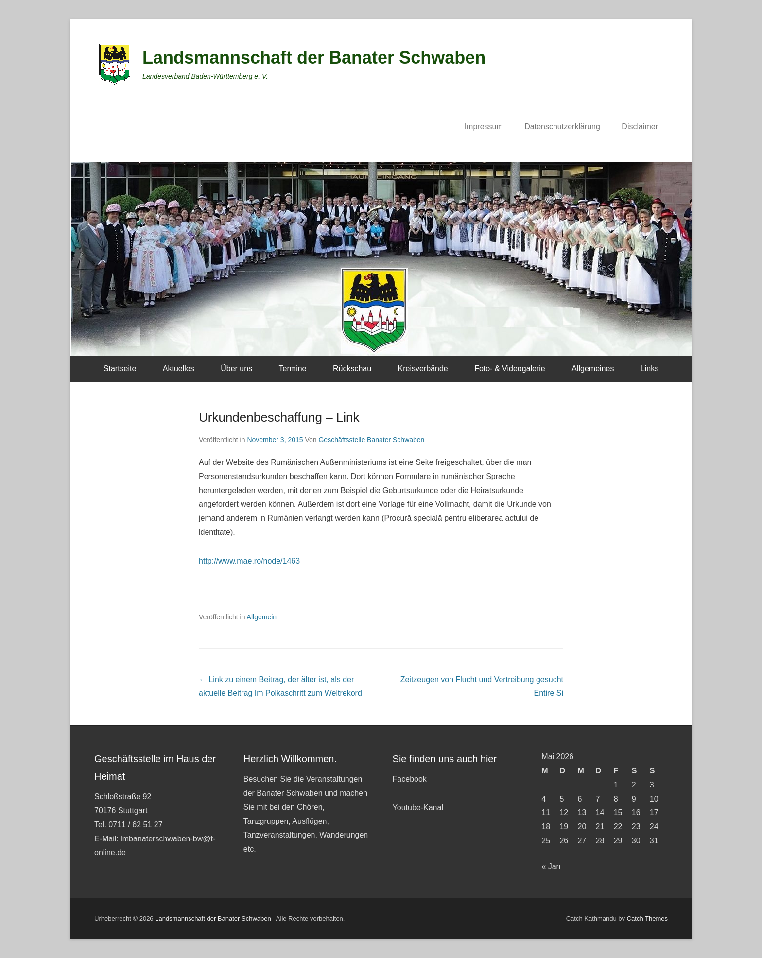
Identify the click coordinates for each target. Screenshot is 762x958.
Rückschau (352, 368)
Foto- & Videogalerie (509, 368)
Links (649, 368)
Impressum (484, 126)
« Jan (550, 866)
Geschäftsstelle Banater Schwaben (371, 440)
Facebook (410, 779)
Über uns (236, 368)
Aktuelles (178, 368)
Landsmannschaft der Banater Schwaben (313, 58)
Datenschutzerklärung (562, 126)
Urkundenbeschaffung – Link (279, 417)
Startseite (120, 368)
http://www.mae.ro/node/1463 (249, 561)
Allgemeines (593, 368)
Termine (293, 368)
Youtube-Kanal (418, 808)
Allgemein (262, 617)
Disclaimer (640, 126)
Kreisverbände (423, 368)
